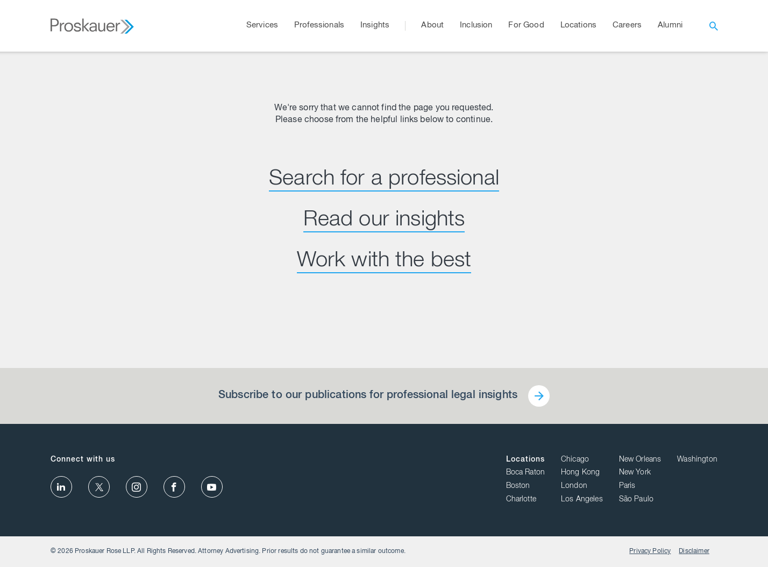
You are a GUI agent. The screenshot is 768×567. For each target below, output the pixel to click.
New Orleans (640, 460)
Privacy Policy (650, 551)
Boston (518, 486)
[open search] (714, 26)
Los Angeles (582, 500)
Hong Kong (580, 473)
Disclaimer (694, 551)
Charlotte (521, 500)
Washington (697, 460)
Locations (525, 460)
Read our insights (384, 220)
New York (635, 473)
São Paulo (636, 500)
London (574, 486)
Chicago (575, 460)
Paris (627, 486)
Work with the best (384, 261)
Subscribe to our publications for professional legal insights (367, 396)
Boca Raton (525, 473)
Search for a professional (384, 179)
